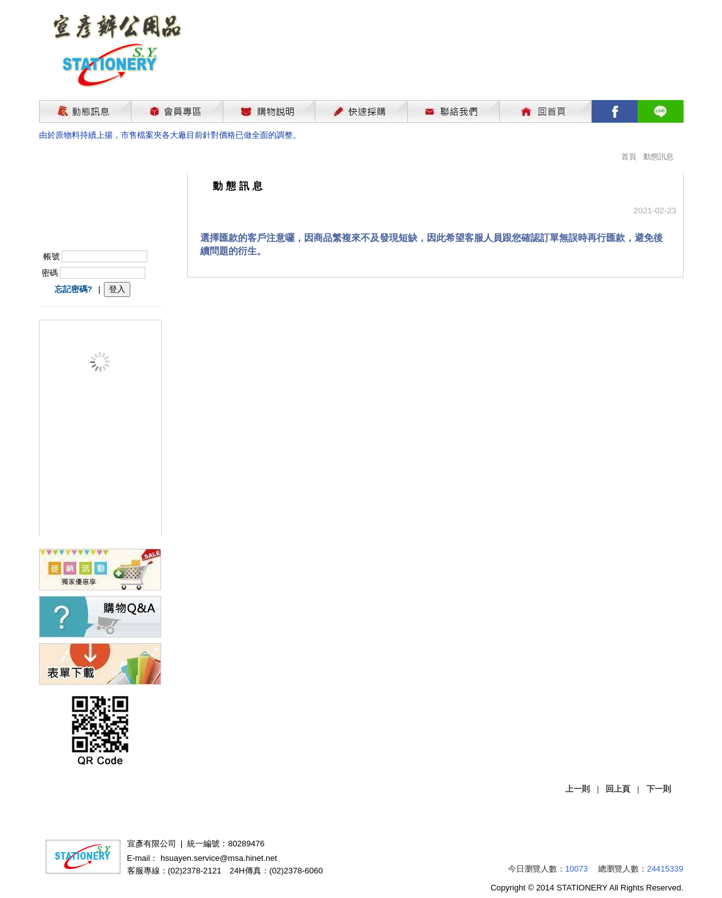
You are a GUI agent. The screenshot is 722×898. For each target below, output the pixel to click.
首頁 (628, 156)
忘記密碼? (74, 289)
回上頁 (618, 789)
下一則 (658, 789)
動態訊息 (658, 156)
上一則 (577, 789)
